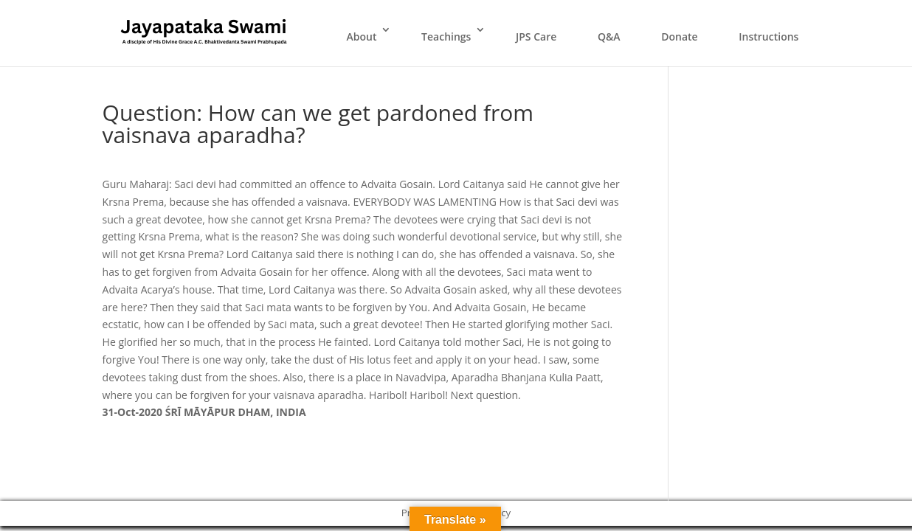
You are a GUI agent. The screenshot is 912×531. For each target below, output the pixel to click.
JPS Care (536, 37)
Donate (679, 37)
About (361, 37)
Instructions (768, 37)
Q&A (609, 37)
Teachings (446, 37)
